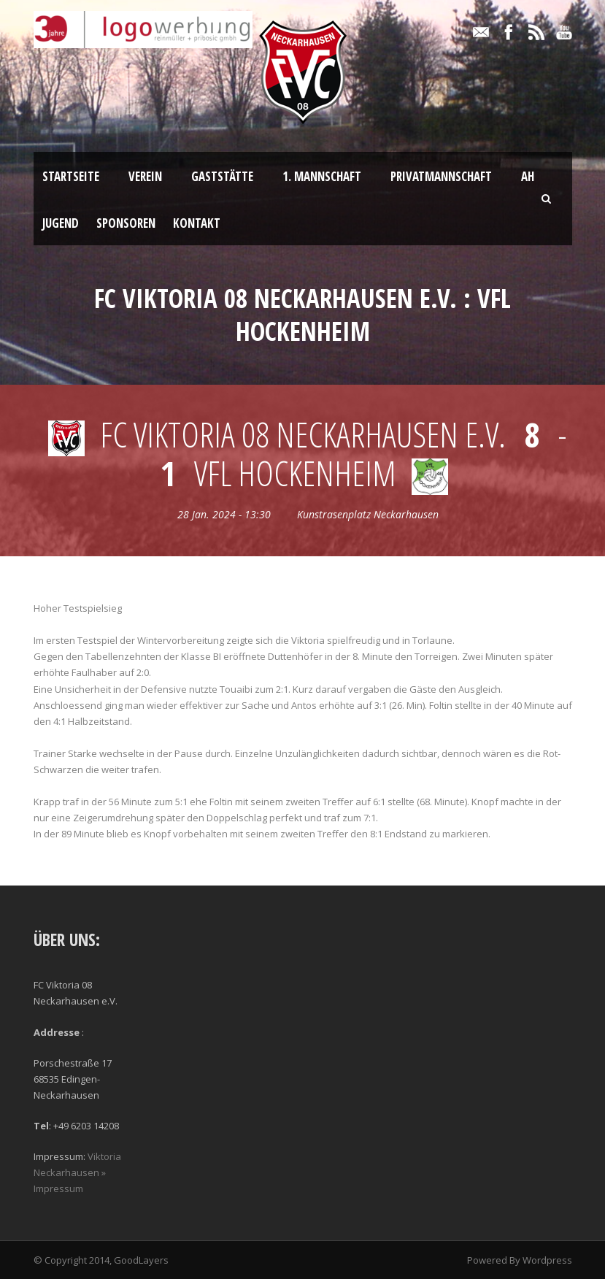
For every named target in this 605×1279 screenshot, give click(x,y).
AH (527, 176)
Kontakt (196, 223)
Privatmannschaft (441, 176)
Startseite (70, 176)
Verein (145, 176)
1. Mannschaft (321, 176)
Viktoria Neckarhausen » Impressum (77, 1172)
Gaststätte (222, 176)
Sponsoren (125, 223)
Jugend (60, 223)
